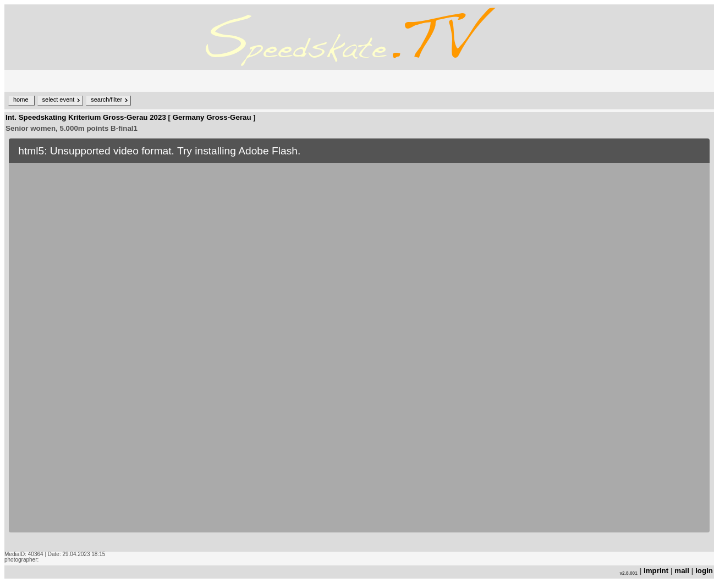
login (704, 571)
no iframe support (359, 343)
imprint (656, 571)
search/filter (106, 99)
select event (58, 99)
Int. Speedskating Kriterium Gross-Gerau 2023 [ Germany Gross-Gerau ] (131, 117)
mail (681, 571)
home (21, 99)
